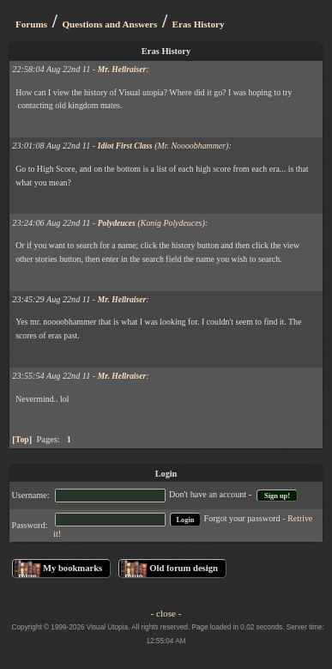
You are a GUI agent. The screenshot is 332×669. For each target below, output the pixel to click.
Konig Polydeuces (171, 223)
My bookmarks (72, 568)
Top (22, 439)
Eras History (198, 24)
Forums (31, 24)
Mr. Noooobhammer (192, 145)
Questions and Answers (109, 24)
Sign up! (277, 495)
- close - (166, 613)
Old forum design (183, 568)
